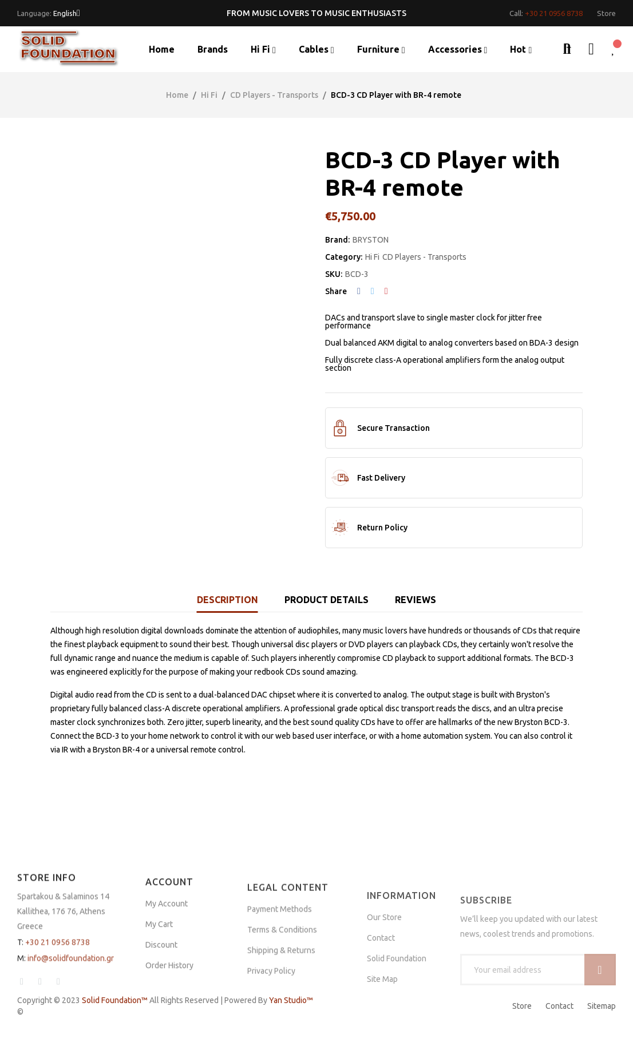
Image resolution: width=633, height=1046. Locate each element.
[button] (606, 13)
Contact (559, 1006)
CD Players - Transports (424, 257)
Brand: (337, 239)
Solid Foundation (396, 1021)
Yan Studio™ (291, 1000)
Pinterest (386, 291)
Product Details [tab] (326, 600)
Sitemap (601, 1006)
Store (522, 1006)
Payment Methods (279, 968)
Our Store (384, 980)
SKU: (333, 274)
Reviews (415, 600)
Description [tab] (227, 600)
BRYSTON (371, 239)
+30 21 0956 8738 (554, 13)
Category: (343, 257)
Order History (169, 1020)
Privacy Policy (271, 1030)
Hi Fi (372, 257)
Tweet (372, 291)
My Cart (159, 979)
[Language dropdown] (66, 13)
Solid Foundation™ (115, 1000)
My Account (166, 959)
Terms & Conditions (282, 989)
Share (359, 291)
